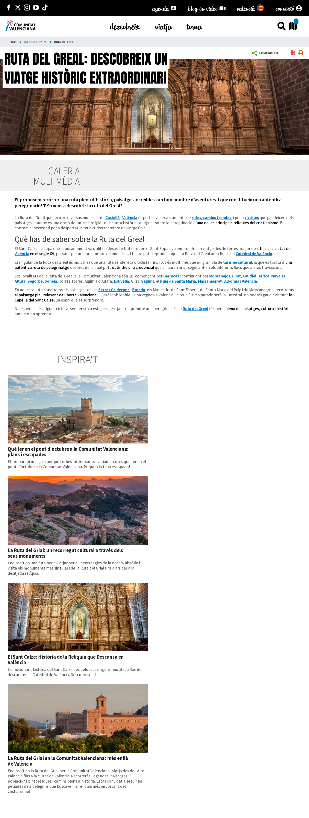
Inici (14, 42)
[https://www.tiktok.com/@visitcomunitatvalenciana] (45, 8)
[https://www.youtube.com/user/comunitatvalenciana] (36, 8)
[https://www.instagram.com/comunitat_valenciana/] (27, 8)
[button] (266, 53)
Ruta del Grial (64, 42)
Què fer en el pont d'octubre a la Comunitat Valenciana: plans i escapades (68, 451)
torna (194, 25)
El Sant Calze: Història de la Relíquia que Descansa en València (66, 659)
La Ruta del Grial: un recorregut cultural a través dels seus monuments (65, 553)
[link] (293, 53)
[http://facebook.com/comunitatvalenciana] (9, 8)
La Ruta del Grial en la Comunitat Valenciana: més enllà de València (68, 761)
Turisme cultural (35, 42)
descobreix (125, 25)
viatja (163, 25)
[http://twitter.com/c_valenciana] (18, 8)
